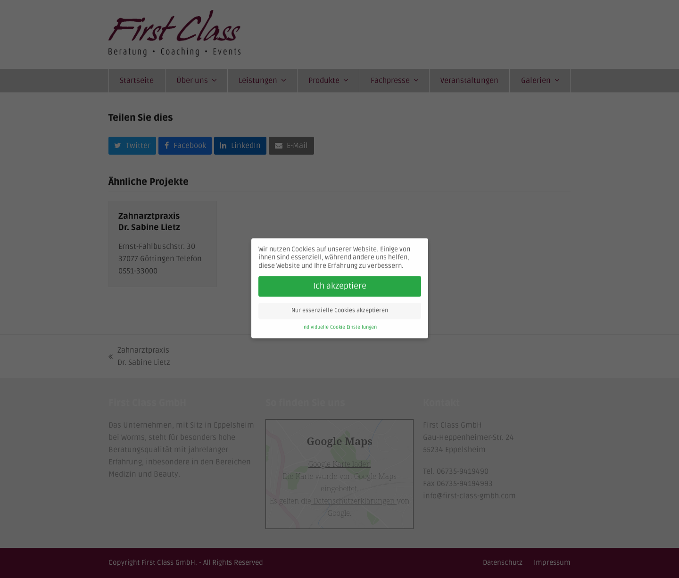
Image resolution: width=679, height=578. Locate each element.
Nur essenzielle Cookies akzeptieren (339, 304)
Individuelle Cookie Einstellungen (339, 321)
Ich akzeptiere (339, 280)
